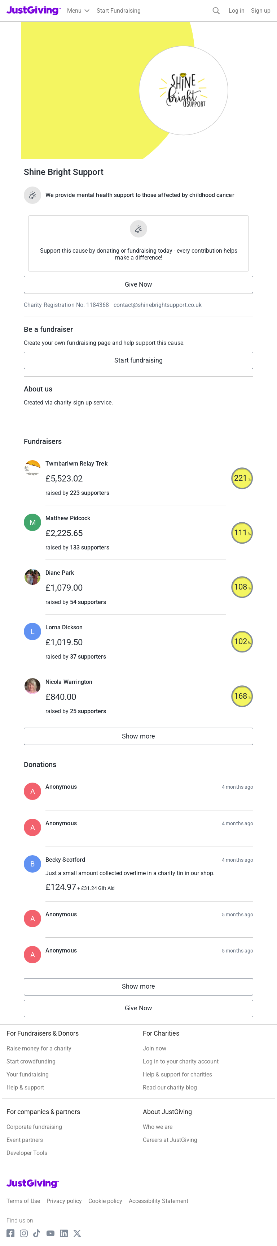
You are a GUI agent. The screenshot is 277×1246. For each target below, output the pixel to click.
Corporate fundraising (34, 1126)
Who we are (157, 1126)
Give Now (139, 284)
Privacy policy (64, 1201)
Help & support (25, 1087)
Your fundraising (27, 1074)
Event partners (24, 1139)
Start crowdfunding (31, 1061)
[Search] (216, 10)
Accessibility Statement (158, 1201)
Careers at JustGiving (170, 1139)
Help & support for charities (177, 1074)
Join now (154, 1048)
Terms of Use (23, 1201)
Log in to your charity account (181, 1061)
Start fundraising (138, 360)
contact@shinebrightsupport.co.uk (158, 304)
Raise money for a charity (38, 1048)
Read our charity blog (170, 1087)
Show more (146, 738)
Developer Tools (26, 1152)
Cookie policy (105, 1201)
